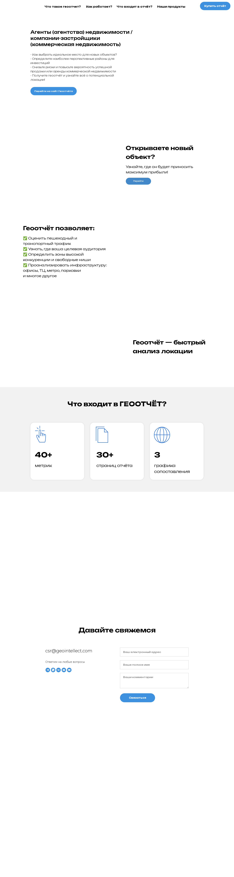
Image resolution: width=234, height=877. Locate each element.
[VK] (58, 670)
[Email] (64, 670)
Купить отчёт (215, 5)
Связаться (137, 697)
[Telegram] (48, 670)
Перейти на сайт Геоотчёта (53, 91)
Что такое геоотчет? (63, 6)
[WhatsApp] (53, 670)
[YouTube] (69, 670)
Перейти (138, 181)
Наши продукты (171, 6)
